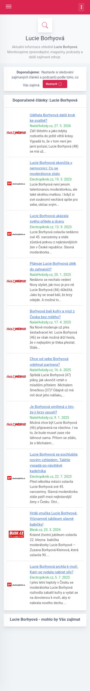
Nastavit (54, 84)
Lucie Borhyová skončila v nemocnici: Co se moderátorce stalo (51, 168)
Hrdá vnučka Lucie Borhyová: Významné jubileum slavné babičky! (53, 518)
